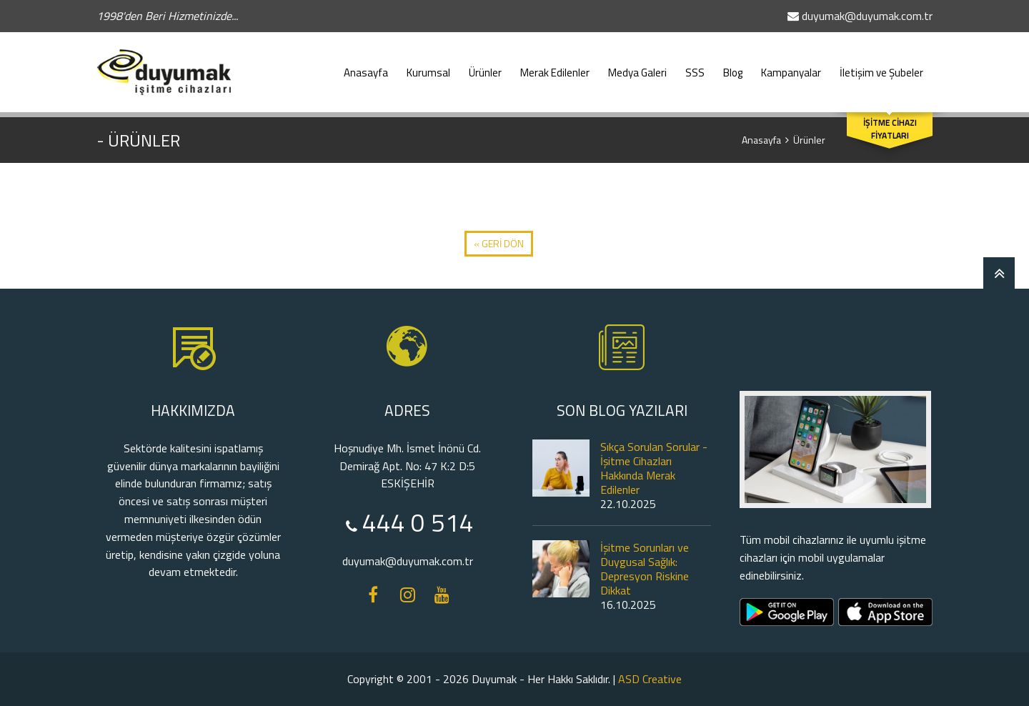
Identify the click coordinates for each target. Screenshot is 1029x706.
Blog (732, 66)
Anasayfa (366, 66)
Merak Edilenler (555, 66)
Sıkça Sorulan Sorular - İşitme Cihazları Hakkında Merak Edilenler (653, 468)
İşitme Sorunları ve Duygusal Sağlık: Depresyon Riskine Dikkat (644, 569)
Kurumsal (428, 66)
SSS (695, 66)
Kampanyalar (791, 66)
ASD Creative (650, 678)
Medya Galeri (637, 66)
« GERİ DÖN (499, 243)
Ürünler (485, 66)
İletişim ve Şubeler (881, 66)
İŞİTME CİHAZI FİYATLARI (890, 129)
